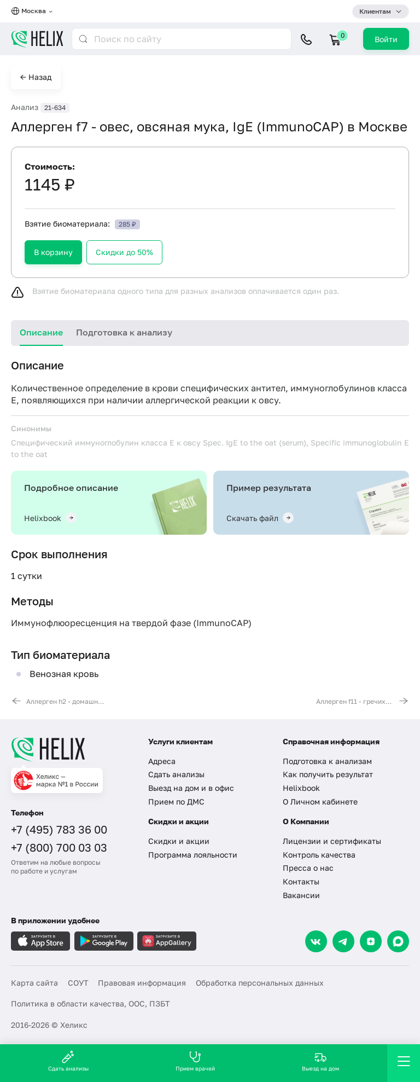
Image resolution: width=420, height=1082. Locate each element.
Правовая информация (142, 982)
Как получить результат (328, 774)
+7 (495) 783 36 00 (59, 829)
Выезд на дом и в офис (191, 787)
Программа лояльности (192, 854)
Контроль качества (319, 854)
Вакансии (301, 895)
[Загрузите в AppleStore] (40, 941)
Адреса (162, 761)
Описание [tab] (41, 332)
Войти (386, 39)
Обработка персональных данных (260, 982)
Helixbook (301, 787)
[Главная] (73, 749)
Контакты (301, 881)
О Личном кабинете (320, 801)
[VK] (316, 941)
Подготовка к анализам (327, 761)
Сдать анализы (176, 774)
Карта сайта (34, 982)
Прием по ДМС (176, 801)
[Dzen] (371, 941)
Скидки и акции (178, 841)
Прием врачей (195, 1061)
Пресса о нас (308, 867)
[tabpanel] (210, 532)
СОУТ (78, 982)
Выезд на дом (320, 1061)
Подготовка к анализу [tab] (124, 332)
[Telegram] (343, 941)
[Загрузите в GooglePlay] (103, 941)
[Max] (398, 941)
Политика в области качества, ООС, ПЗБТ (90, 1003)
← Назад (35, 77)
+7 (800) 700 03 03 (59, 847)
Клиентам (375, 11)
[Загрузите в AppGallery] (166, 941)
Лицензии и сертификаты (332, 841)
